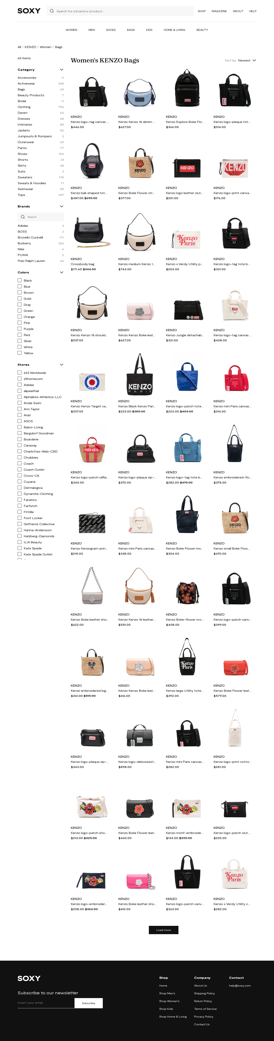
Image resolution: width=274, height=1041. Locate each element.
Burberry (24, 243)
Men (92, 29)
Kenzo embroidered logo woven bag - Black (90, 690)
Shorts (23, 159)
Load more (163, 930)
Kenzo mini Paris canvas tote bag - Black (185, 761)
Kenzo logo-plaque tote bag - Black (232, 121)
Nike (21, 249)
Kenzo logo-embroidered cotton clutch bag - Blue (90, 904)
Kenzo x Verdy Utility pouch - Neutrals (185, 264)
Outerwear (26, 142)
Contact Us (202, 1024)
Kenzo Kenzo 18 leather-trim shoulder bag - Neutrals (137, 619)
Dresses (24, 118)
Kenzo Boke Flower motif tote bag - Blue (185, 548)
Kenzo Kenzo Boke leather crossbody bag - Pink (137, 335)
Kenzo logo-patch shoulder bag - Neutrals (90, 833)
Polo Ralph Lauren (31, 260)
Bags (131, 29)
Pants (22, 148)
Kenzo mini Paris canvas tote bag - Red (232, 406)
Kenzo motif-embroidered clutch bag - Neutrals (185, 833)
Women (71, 29)
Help (253, 11)
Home (163, 985)
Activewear (26, 83)
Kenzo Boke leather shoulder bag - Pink (137, 904)
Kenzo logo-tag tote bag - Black (232, 264)
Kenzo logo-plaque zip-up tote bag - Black (137, 477)
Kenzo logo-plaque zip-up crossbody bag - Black (90, 761)
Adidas (23, 225)
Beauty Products (31, 95)
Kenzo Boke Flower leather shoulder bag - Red (232, 690)
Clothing (24, 107)
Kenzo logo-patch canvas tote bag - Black (185, 904)
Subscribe (88, 1003)
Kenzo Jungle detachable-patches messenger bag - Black (185, 335)
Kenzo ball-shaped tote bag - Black (90, 193)
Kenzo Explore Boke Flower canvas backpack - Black (185, 121)
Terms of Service (205, 1008)
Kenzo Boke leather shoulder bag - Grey (90, 619)
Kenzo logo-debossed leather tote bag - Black (137, 761)
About (238, 11)
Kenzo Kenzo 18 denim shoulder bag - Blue (137, 121)
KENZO (30, 47)
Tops (21, 194)
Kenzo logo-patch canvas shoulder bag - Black (232, 619)
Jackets (24, 130)
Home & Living (174, 29)
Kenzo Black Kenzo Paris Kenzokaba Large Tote (137, 406)
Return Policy (203, 1001)
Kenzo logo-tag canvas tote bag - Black (90, 121)
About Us (200, 985)
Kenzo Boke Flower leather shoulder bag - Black (137, 833)
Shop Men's (167, 993)
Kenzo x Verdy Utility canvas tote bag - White (232, 904)
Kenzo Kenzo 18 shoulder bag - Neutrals (90, 335)
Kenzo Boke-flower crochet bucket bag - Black (185, 619)
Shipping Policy (204, 993)
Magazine (219, 11)
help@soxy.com (240, 985)
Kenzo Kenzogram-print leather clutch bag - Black (90, 548)
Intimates (25, 124)
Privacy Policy (203, 1016)
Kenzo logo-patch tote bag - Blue (185, 406)
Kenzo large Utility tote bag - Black (185, 690)
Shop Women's (169, 1001)
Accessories (27, 77)
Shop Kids (166, 1008)
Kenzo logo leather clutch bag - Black (185, 193)
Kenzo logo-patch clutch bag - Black (232, 833)
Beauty (202, 29)
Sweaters (25, 177)
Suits (21, 171)
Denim (22, 112)
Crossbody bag (82, 264)
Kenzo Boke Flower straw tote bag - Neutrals (137, 193)
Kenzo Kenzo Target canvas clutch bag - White (90, 406)
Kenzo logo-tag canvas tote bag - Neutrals (232, 335)
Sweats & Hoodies (32, 183)
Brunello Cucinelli (30, 237)
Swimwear (25, 189)
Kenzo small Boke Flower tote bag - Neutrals (232, 548)
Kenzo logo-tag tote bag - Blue (185, 477)
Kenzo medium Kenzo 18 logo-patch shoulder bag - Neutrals (137, 264)
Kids (149, 29)
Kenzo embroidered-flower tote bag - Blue (232, 477)
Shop (202, 11)
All (19, 47)
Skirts (22, 165)
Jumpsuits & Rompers (35, 136)
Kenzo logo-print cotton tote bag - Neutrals (232, 761)
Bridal (22, 101)
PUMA (23, 255)
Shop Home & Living (173, 1016)
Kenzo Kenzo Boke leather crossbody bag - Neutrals (137, 690)
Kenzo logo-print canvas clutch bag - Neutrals (232, 193)
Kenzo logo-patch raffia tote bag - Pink (90, 477)
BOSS (22, 231)
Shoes (111, 29)
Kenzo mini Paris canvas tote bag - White (137, 548)
